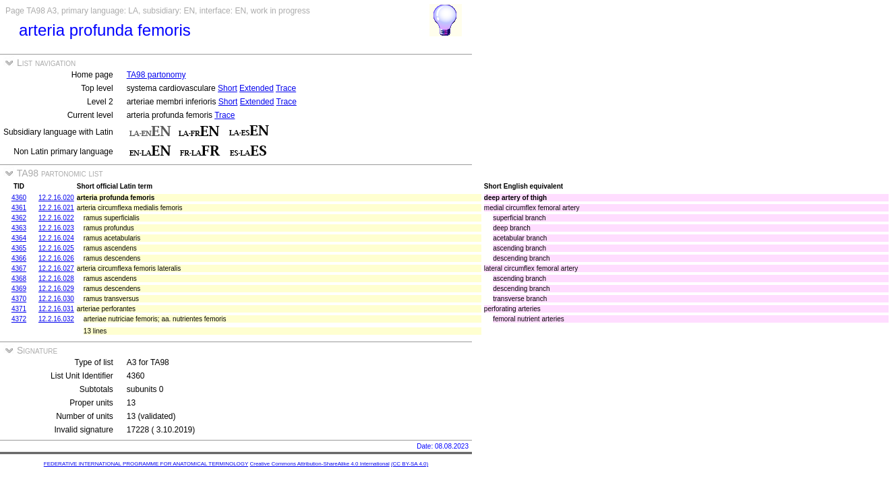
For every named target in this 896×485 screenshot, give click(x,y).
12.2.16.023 (56, 228)
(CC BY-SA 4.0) (409, 464)
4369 (18, 288)
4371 (18, 309)
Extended (256, 88)
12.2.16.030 (56, 298)
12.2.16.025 (56, 248)
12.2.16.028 (56, 278)
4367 (18, 268)
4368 (18, 278)
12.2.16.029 (56, 288)
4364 (18, 238)
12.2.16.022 (56, 218)
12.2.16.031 (56, 309)
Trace (286, 88)
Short (227, 88)
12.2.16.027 (56, 268)
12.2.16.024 (56, 238)
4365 (18, 248)
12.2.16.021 (56, 208)
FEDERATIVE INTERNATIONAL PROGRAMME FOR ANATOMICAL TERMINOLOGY (146, 464)
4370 (18, 298)
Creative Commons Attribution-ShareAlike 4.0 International (319, 464)
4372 (18, 319)
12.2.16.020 (56, 197)
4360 (18, 197)
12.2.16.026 (56, 258)
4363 (18, 228)
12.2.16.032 (56, 319)
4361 (18, 208)
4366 (18, 258)
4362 (18, 218)
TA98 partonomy (156, 74)
